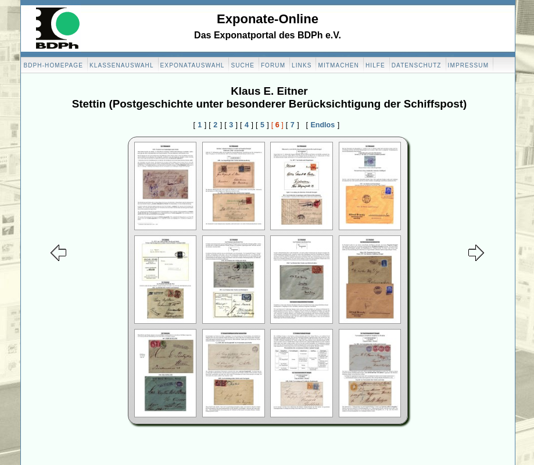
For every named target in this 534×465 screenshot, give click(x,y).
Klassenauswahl (121, 65)
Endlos (323, 125)
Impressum (468, 65)
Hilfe (375, 65)
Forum (273, 65)
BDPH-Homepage (53, 65)
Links (301, 65)
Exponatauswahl (192, 65)
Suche (243, 65)
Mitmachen (338, 65)
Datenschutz (417, 65)
